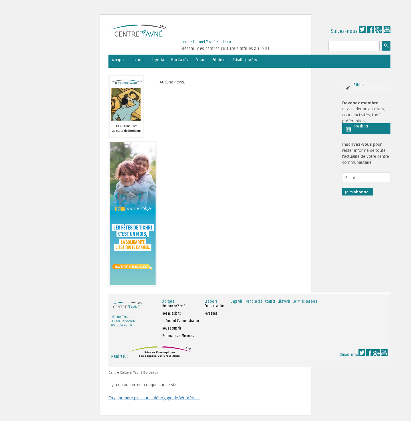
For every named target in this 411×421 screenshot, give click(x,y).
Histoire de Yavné (173, 306)
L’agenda (158, 59)
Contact (200, 59)
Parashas (211, 313)
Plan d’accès (179, 59)
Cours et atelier (215, 306)
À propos (118, 59)
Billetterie (219, 59)
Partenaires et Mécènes (178, 335)
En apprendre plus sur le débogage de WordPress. (154, 397)
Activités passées (245, 59)
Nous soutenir (171, 328)
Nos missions (171, 313)
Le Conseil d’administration (180, 320)
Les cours (138, 59)
